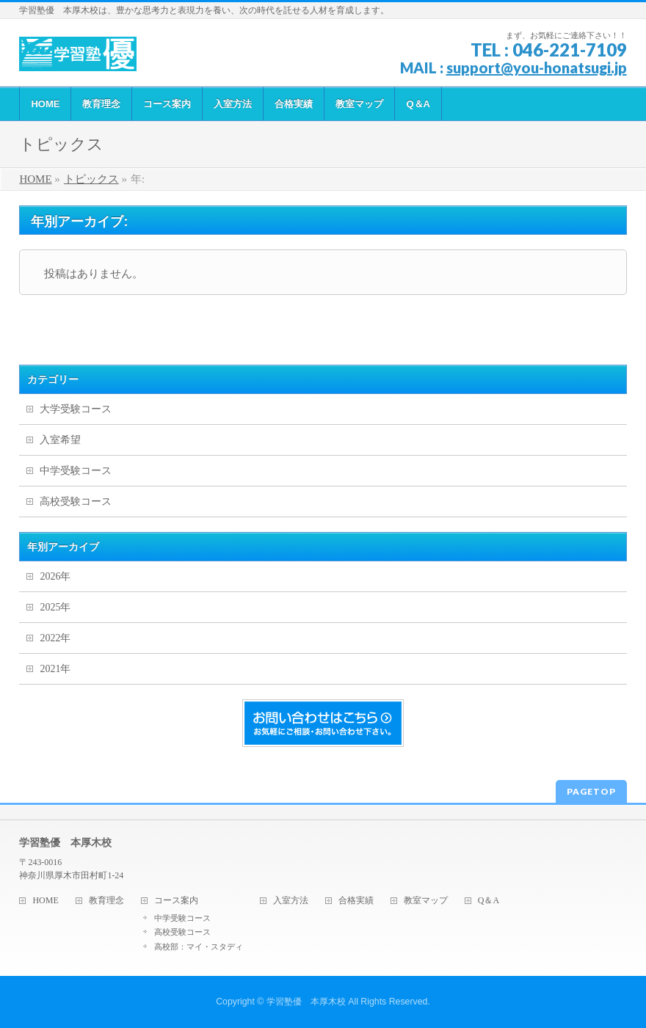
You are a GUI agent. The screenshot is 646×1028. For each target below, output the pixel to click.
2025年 (55, 607)
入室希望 (60, 439)
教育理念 (106, 900)
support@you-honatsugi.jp (536, 67)
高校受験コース (76, 501)
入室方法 (290, 900)
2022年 (55, 638)
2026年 (55, 576)
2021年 (55, 668)
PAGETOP (591, 791)
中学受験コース (76, 470)
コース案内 (176, 900)
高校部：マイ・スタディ (198, 946)
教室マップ (426, 900)
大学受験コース (76, 409)
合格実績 (356, 900)
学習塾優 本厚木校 (306, 1001)
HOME (45, 900)
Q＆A (488, 900)
